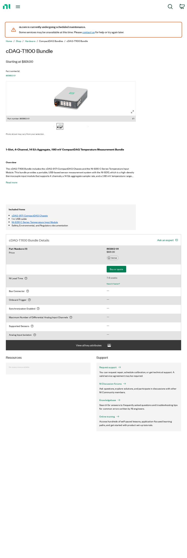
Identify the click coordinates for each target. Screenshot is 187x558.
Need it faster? (113, 283)
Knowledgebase (109, 400)
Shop (18, 41)
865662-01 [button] (11, 75)
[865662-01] (60, 126)
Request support (110, 367)
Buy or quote (116, 269)
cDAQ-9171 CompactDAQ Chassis (30, 215)
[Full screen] (132, 111)
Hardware (30, 41)
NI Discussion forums (112, 383)
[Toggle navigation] (24, 7)
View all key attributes (93, 345)
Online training (109, 416)
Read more (11, 182)
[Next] (88, 127)
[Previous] (53, 127)
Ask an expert (165, 240)
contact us (88, 32)
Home (9, 41)
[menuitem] (170, 7)
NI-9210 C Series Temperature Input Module (35, 222)
